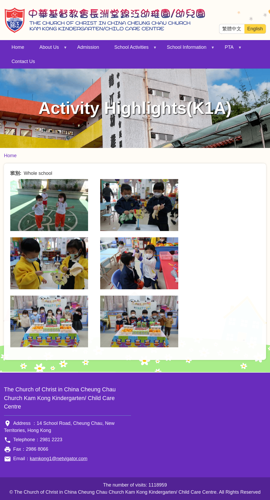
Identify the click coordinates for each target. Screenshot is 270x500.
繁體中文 (231, 28)
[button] (49, 204)
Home (18, 47)
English (255, 28)
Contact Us (23, 61)
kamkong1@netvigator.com (58, 458)
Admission (88, 47)
